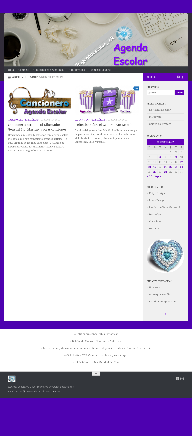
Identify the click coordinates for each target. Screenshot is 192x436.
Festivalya (155, 214)
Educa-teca (82, 119)
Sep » (157, 176)
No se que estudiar (160, 294)
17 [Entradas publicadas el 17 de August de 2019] (181, 162)
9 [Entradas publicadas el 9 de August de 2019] (176, 157)
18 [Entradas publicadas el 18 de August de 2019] (149, 166)
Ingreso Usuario (101, 69)
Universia (155, 287)
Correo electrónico (160, 124)
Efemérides (32, 119)
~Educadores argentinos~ (49, 69)
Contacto (23, 69)
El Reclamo (155, 221)
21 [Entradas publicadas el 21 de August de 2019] (165, 166)
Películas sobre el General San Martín (104, 125)
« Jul (149, 176)
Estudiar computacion (162, 301)
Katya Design (157, 193)
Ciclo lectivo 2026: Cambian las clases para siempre (97, 355)
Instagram (155, 116)
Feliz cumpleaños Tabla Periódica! (97, 334)
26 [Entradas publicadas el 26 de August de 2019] (154, 171)
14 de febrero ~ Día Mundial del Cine (97, 362)
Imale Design (157, 200)
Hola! (11, 69)
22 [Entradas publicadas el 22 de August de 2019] (170, 166)
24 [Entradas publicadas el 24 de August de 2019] (181, 166)
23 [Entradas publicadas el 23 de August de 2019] (176, 166)
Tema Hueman (52, 391)
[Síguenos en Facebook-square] (178, 77)
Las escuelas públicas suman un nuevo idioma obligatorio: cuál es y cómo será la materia (97, 348)
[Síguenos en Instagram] (182, 77)
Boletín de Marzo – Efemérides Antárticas (97, 341)
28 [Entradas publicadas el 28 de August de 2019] (165, 171)
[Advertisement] (96, 6)
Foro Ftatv (155, 228)
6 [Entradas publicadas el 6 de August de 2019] (160, 157)
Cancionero (15, 119)
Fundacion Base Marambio (165, 207)
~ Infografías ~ (78, 69)
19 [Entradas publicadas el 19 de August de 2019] (154, 166)
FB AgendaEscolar (160, 109)
